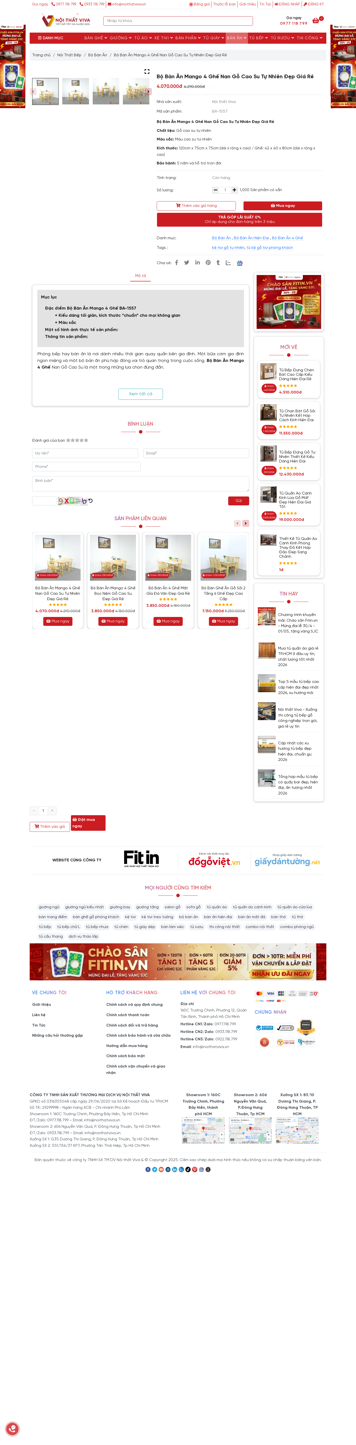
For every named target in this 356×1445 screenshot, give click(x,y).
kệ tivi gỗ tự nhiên (228, 248)
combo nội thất (260, 927)
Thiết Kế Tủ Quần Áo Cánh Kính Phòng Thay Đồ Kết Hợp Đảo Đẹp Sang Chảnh (298, 548)
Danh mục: (167, 238)
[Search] (248, 21)
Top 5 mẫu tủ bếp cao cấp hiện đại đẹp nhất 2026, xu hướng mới (298, 687)
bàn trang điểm (53, 917)
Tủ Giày (213, 38)
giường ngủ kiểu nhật (84, 907)
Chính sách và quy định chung (134, 1005)
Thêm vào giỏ (50, 826)
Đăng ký (314, 4)
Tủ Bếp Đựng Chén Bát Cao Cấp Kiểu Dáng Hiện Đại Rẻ (296, 374)
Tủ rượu (282, 38)
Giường (121, 38)
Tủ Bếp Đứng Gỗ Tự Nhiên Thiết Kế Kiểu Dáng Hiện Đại (297, 456)
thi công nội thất (224, 927)
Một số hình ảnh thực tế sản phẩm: (81, 330)
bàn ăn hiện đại (218, 917)
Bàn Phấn (188, 38)
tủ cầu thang (51, 936)
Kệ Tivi (164, 38)
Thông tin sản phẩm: (66, 337)
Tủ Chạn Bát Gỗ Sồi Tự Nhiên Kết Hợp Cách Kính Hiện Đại (297, 415)
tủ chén (121, 927)
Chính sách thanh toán (127, 1015)
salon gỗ (172, 907)
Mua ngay (283, 205)
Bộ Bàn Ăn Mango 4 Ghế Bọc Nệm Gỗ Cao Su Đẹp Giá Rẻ (113, 593)
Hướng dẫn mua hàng (127, 1046)
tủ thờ (297, 917)
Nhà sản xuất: (170, 102)
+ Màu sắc (65, 322)
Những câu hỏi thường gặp (57, 1035)
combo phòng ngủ (297, 927)
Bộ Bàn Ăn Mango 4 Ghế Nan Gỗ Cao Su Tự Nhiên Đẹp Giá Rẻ (57, 593)
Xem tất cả (140, 394)
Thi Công (310, 38)
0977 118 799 (64, 4)
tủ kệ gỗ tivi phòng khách (269, 248)
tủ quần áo (217, 907)
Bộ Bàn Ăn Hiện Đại (251, 238)
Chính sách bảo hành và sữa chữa (138, 1035)
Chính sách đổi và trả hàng (132, 1025)
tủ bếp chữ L (68, 927)
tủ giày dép (144, 927)
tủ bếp (45, 927)
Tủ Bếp (258, 38)
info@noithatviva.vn (127, 4)
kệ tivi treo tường (157, 917)
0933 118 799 (92, 4)
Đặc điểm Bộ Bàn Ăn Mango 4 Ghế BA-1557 (90, 308)
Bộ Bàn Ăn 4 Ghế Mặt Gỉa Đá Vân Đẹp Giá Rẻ (168, 591)
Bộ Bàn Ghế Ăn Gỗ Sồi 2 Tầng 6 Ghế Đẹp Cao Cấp (223, 593)
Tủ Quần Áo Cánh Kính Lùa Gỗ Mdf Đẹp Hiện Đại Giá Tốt (295, 500)
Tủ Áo (143, 38)
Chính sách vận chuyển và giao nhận (135, 1069)
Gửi (239, 501)
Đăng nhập (287, 4)
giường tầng (147, 907)
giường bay (120, 907)
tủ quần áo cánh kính (252, 907)
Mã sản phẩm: (170, 111)
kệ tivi (130, 917)
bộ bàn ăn (188, 917)
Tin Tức (265, 4)
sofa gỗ (193, 907)
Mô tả (140, 276)
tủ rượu (196, 927)
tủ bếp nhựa (97, 927)
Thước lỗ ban (224, 4)
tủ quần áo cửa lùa (294, 907)
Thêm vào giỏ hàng (196, 205)
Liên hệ (38, 1015)
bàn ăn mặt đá (251, 917)
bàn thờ (278, 917)
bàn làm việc (172, 927)
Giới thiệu (247, 4)
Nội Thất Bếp (69, 55)
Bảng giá (202, 4)
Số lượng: (166, 190)
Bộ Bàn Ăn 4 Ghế (287, 238)
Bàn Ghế (96, 38)
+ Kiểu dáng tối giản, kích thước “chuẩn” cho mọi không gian (117, 315)
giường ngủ (49, 907)
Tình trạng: (167, 178)
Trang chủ (41, 55)
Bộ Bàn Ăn (97, 55)
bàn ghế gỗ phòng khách (96, 917)
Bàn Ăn (237, 38)
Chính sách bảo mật (125, 1056)
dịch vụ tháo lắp (83, 936)
